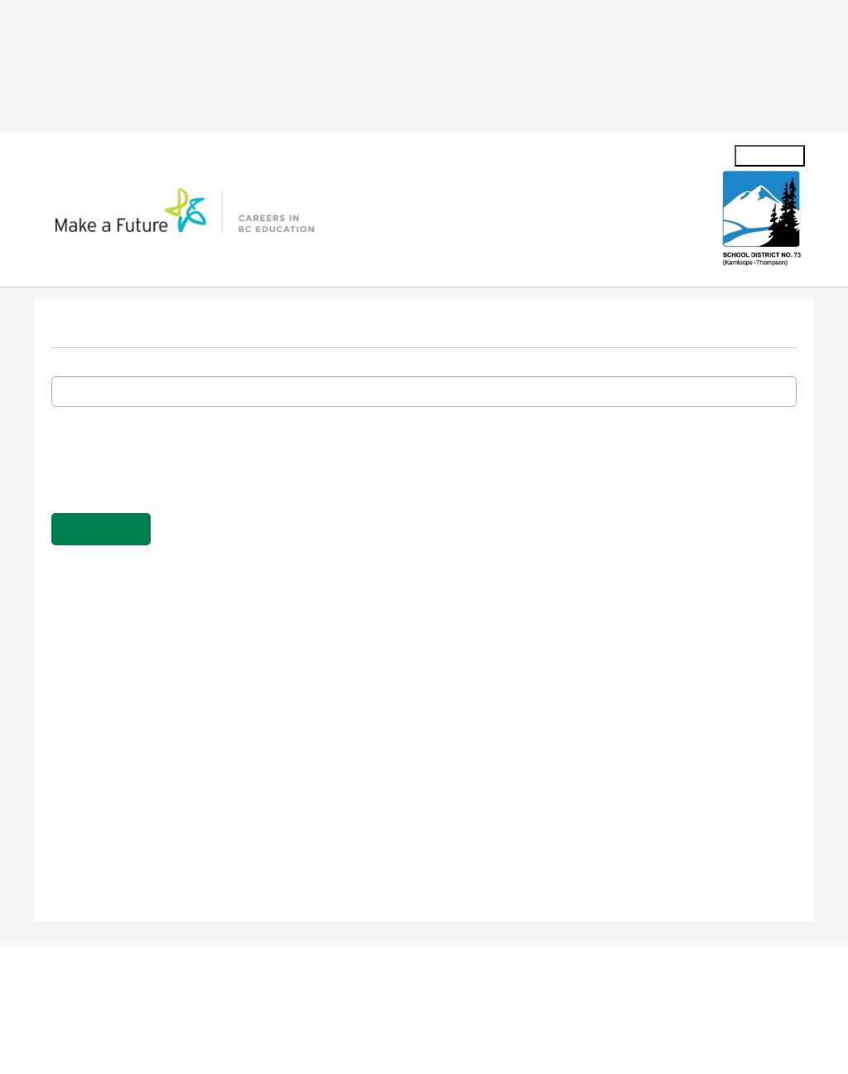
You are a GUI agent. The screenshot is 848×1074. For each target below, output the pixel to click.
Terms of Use (646, 988)
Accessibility (813, 988)
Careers (324, 988)
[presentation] (177, 472)
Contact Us (176, 988)
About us (25, 988)
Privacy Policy (478, 988)
